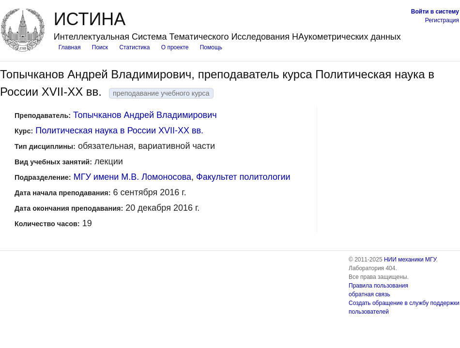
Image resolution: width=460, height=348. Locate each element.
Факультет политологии (243, 177)
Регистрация (442, 20)
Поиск (100, 47)
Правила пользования (378, 285)
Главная (70, 47)
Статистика (134, 47)
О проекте (175, 47)
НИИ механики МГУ (410, 259)
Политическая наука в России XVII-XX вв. (119, 130)
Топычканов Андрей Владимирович (145, 115)
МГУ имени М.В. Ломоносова (132, 177)
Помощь (211, 47)
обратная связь (369, 294)
